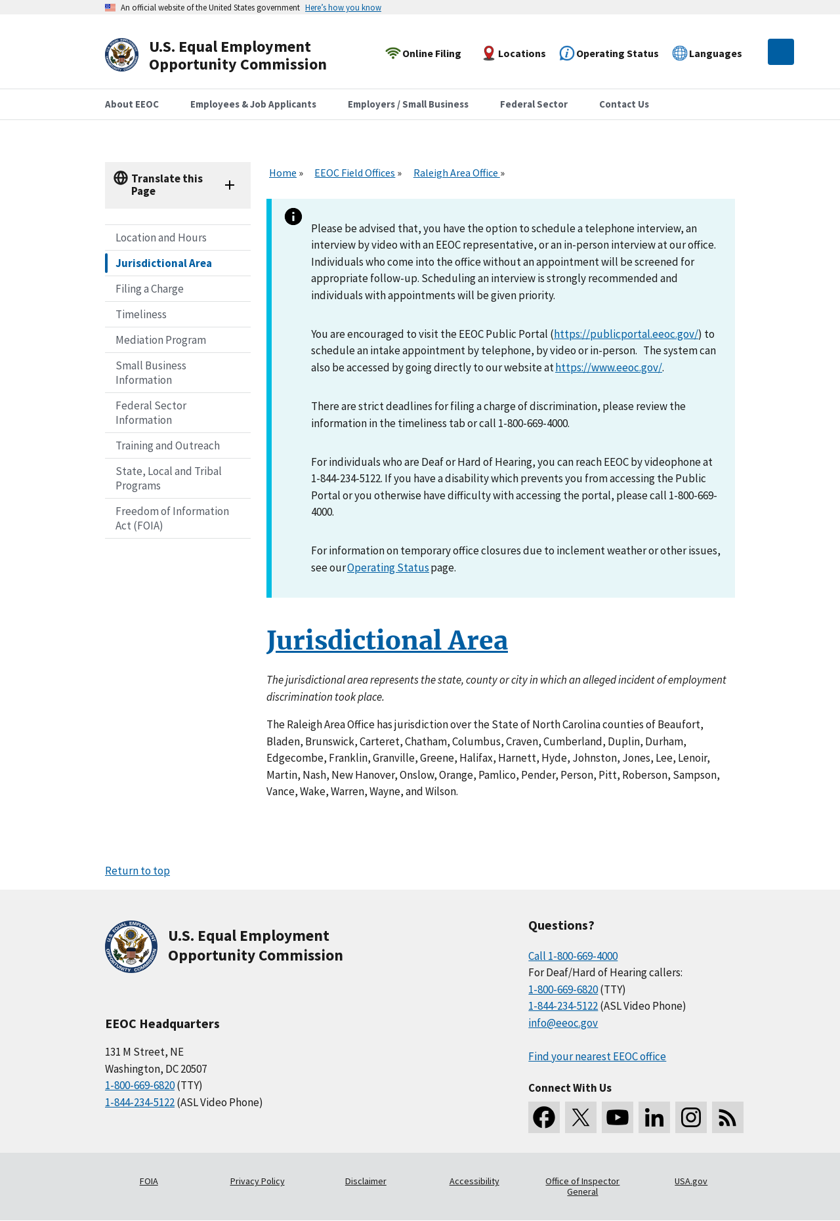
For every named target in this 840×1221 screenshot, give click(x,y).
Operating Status (388, 567)
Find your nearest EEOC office (597, 1056)
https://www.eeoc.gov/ (608, 367)
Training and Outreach (168, 445)
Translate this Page (167, 184)
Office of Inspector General (582, 1186)
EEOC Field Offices (354, 172)
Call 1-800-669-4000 (573, 956)
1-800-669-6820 (140, 1085)
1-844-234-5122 (140, 1102)
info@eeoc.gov (563, 1023)
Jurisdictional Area (164, 263)
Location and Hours (161, 237)
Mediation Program (161, 340)
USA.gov (691, 1181)
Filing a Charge (150, 288)
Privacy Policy (257, 1181)
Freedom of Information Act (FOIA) (172, 518)
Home (283, 172)
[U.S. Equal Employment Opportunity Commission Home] (231, 55)
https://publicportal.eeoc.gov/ (626, 334)
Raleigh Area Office (456, 172)
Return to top (137, 870)
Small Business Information (151, 372)
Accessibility (474, 1181)
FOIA (149, 1181)
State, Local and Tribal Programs (169, 478)
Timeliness (141, 314)
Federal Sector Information (151, 412)
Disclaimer (366, 1181)
